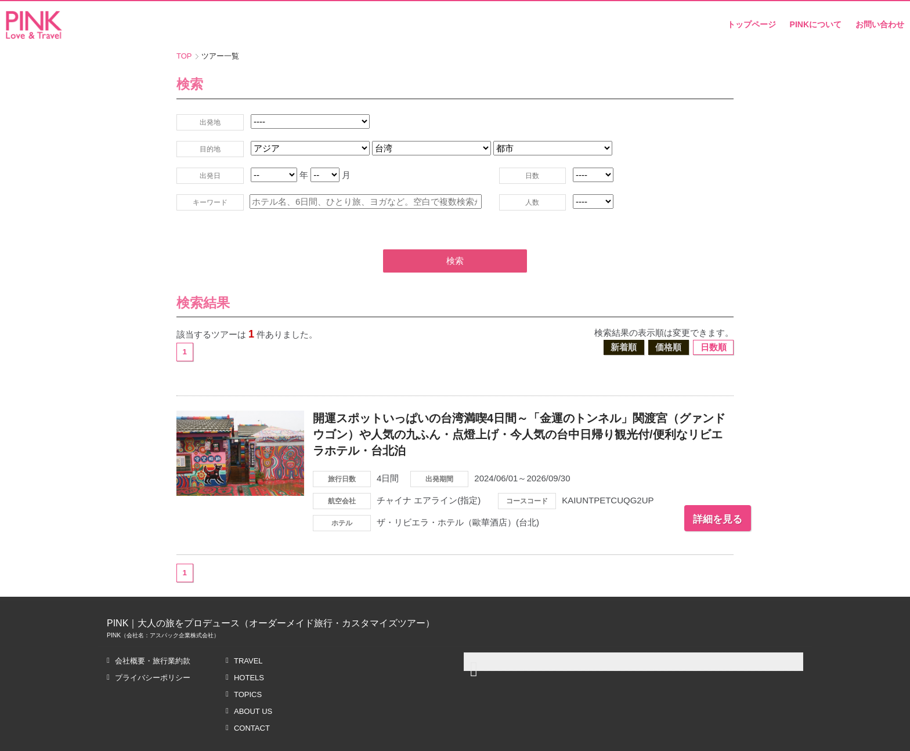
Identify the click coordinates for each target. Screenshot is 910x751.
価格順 (668, 319)
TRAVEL (248, 633)
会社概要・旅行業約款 (152, 633)
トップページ (751, 24)
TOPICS (248, 666)
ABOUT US (253, 683)
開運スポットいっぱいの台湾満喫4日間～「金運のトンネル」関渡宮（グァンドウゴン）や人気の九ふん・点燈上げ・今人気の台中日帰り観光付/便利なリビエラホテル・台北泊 (519, 406)
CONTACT (252, 700)
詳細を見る (696, 491)
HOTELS (249, 649)
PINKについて (816, 24)
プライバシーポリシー (152, 649)
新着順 (624, 319)
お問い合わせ (879, 24)
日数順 (713, 319)
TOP (184, 56)
